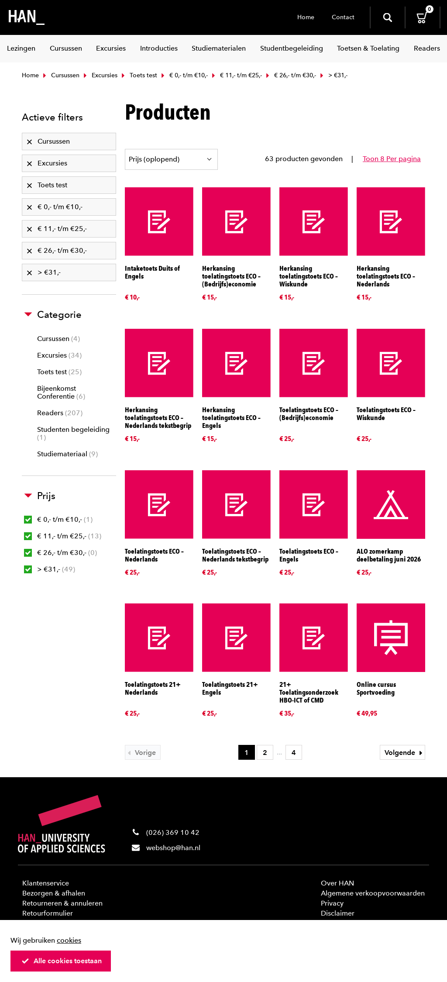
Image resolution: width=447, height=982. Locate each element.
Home (305, 17)
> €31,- (49, 569)
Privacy (332, 903)
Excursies (99, 75)
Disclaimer (337, 913)
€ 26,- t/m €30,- (290, 75)
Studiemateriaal (67, 454)
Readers (60, 413)
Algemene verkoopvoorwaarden (373, 893)
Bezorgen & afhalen (53, 893)
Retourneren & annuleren (62, 903)
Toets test (138, 75)
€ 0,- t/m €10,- (183, 75)
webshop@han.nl (173, 848)
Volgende (405, 752)
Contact (343, 17)
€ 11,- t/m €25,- (236, 75)
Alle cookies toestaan (61, 961)
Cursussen (60, 75)
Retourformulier (47, 913)
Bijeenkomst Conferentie (61, 392)
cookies (69, 940)
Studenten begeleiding (73, 433)
